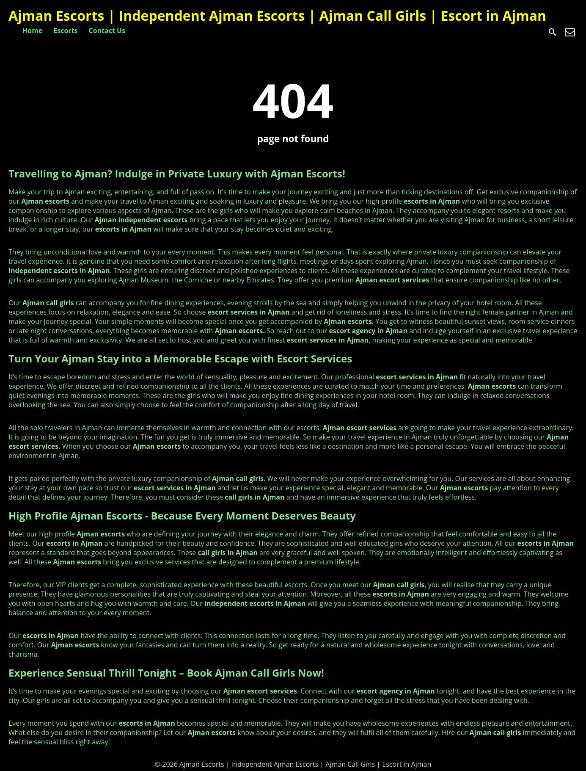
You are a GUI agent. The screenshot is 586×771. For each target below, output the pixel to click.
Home (32, 30)
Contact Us (107, 30)
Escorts (65, 30)
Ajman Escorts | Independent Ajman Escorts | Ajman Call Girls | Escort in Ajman (277, 15)
